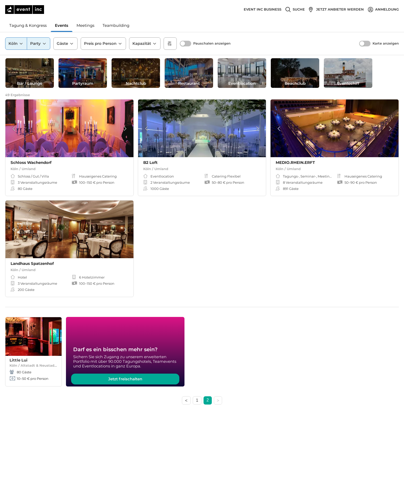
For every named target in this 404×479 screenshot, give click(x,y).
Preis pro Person (103, 43)
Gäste (65, 43)
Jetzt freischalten (125, 378)
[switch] (185, 43)
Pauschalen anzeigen (212, 43)
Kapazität (144, 43)
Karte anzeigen (386, 43)
